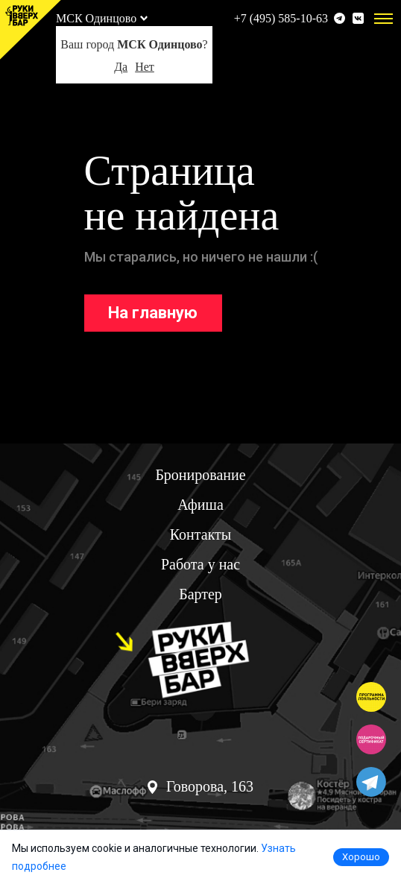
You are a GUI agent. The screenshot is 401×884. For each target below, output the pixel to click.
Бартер (200, 594)
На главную (153, 312)
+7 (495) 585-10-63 (281, 18)
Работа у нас (200, 564)
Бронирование (200, 475)
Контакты (201, 534)
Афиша (200, 504)
